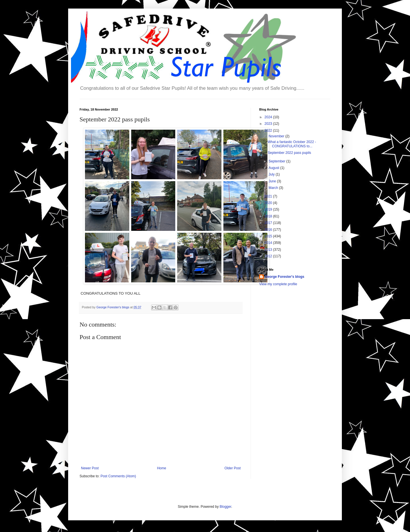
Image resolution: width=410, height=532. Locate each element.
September (277, 161)
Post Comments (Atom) (118, 476)
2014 (269, 243)
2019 (269, 209)
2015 (269, 236)
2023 (269, 124)
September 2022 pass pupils (289, 153)
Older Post (232, 468)
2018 (269, 216)
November (277, 136)
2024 (269, 117)
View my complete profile (278, 284)
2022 (269, 131)
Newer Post (90, 468)
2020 (269, 203)
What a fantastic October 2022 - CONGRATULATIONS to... (292, 144)
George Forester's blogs (284, 277)
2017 (269, 223)
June (273, 181)
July (272, 174)
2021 (269, 196)
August (274, 168)
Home (161, 468)
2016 (269, 230)
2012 (269, 256)
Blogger (225, 507)
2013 (269, 250)
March (274, 188)
